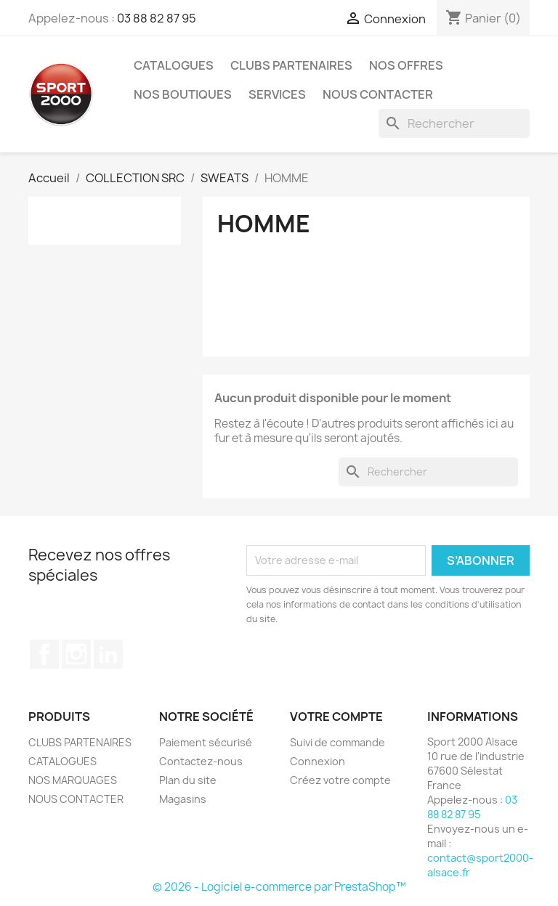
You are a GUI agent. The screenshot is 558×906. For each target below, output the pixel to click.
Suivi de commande (337, 742)
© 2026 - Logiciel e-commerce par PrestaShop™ (279, 886)
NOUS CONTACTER (378, 94)
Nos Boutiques (183, 94)
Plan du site (188, 780)
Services (277, 94)
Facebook (44, 654)
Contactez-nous (201, 761)
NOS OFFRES (406, 65)
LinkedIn (108, 654)
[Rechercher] (454, 123)
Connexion (317, 761)
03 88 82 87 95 (156, 18)
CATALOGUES (174, 65)
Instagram (76, 654)
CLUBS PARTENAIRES (291, 65)
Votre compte (336, 717)
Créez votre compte (340, 780)
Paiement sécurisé (205, 742)
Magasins (182, 799)
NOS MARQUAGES (72, 780)
